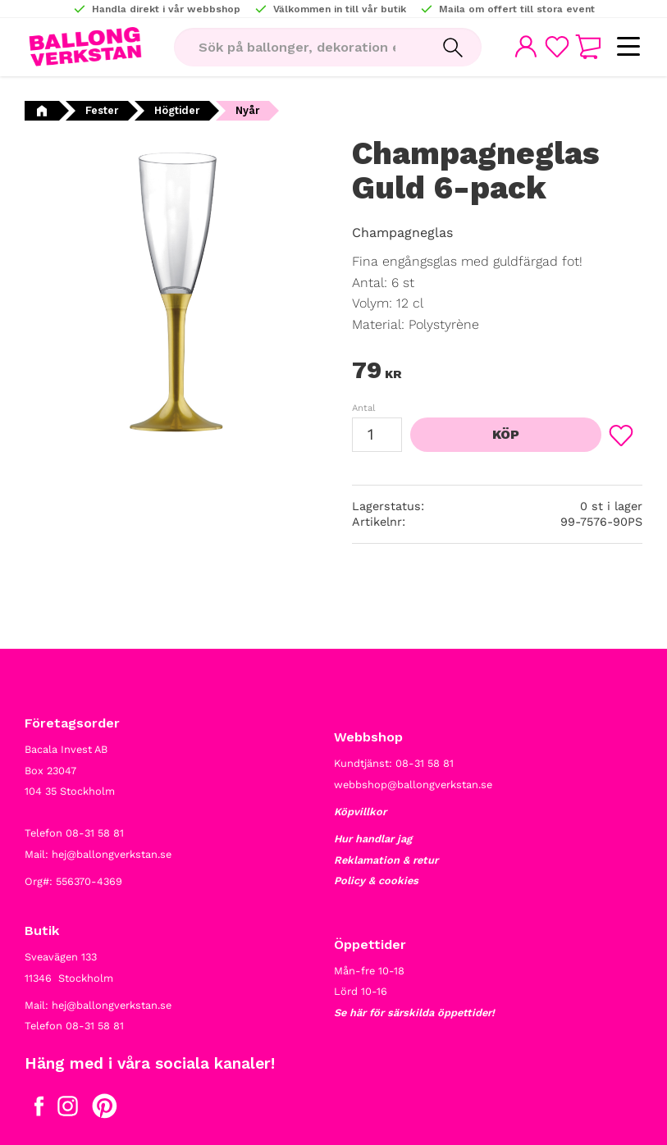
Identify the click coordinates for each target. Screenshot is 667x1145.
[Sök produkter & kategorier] (298, 47)
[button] (628, 47)
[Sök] (451, 47)
